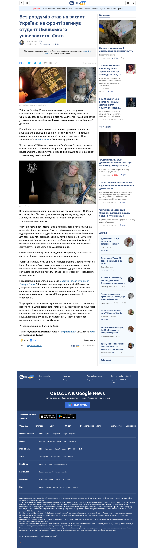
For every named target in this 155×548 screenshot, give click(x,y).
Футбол (42, 441)
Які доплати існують (107, 55)
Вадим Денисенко (107, 267)
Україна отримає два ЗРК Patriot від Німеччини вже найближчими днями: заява (116, 185)
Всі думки (105, 360)
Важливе (104, 15)
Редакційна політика (34, 346)
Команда (66, 376)
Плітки (48, 487)
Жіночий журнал (72, 487)
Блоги (98, 426)
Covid (68, 479)
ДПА (69, 449)
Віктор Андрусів (106, 303)
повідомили (43, 139)
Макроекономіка (61, 472)
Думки (103, 232)
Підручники (48, 449)
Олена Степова (106, 247)
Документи (67, 380)
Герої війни (36, 9)
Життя (68, 426)
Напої (50, 464)
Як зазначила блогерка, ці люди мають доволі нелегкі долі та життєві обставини (110, 114)
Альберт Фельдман (107, 336)
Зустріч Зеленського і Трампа (111, 9)
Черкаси (72, 434)
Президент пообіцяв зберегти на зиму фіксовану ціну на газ (114, 171)
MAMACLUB (59, 479)
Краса (55, 487)
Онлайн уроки (60, 449)
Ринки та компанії (46, 472)
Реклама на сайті (45, 380)
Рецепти (42, 464)
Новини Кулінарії (60, 464)
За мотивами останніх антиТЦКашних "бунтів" (111, 311)
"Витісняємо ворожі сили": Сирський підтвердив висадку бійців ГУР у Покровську (114, 213)
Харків (47, 434)
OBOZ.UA (120, 502)
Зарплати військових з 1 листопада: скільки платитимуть (116, 49)
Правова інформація (94, 376)
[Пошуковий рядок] (133, 3)
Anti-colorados (106, 353)
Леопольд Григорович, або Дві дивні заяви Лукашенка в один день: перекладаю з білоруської (113, 280)
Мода (62, 487)
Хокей (59, 441)
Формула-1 (73, 441)
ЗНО (74, 449)
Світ (52, 426)
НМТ (80, 449)
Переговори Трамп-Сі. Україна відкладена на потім (111, 261)
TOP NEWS (105, 127)
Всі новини (131, 426)
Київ (41, 434)
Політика (39, 426)
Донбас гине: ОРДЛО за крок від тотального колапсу (110, 241)
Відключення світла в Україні (86, 9)
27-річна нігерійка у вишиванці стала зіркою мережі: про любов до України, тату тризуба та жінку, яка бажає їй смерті (111, 70)
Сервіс (70, 457)
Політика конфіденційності (121, 376)
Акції (64, 457)
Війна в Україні (49, 9)
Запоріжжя (56, 434)
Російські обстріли (64, 9)
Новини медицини (46, 479)
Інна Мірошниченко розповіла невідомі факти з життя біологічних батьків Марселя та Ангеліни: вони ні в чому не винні (111, 103)
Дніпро (64, 434)
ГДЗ (40, 449)
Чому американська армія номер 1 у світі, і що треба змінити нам (113, 297)
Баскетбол (51, 441)
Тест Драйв (43, 457)
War (40, 41)
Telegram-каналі (67, 331)
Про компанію (44, 376)
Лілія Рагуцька (32, 41)
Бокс (65, 441)
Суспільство (116, 426)
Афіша (41, 487)
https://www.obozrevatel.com (99, 498)
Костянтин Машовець (108, 317)
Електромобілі (55, 457)
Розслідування (87, 426)
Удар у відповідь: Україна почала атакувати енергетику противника (112, 346)
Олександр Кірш (106, 287)
